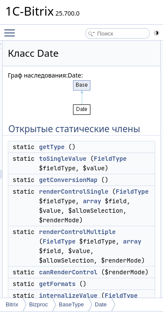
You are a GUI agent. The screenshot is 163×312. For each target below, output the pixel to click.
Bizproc (38, 304)
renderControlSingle (123, 210)
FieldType (108, 178)
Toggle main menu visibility (11, 29)
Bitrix (12, 304)
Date (100, 304)
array (141, 230)
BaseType (71, 304)
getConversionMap (117, 199)
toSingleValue (112, 168)
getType (101, 156)
